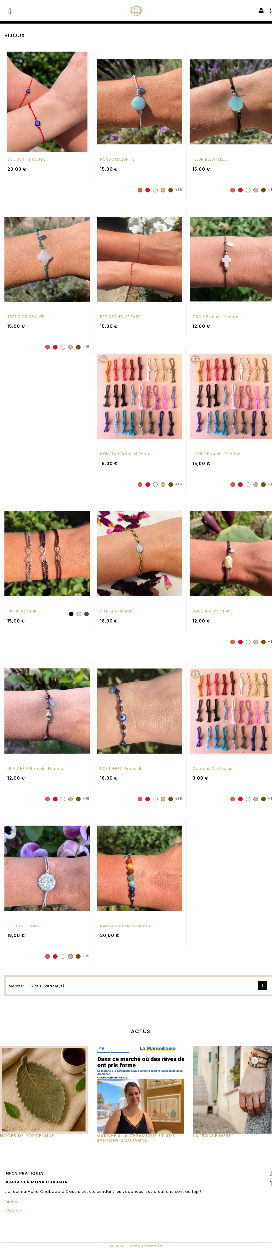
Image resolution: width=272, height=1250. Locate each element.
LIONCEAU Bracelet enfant (126, 458)
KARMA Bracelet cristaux (125, 930)
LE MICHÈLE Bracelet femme (35, 773)
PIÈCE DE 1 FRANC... (26, 930)
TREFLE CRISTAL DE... (27, 316)
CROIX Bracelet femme (216, 316)
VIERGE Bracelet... (118, 615)
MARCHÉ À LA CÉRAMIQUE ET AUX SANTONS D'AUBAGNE (136, 1142)
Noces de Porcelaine (27, 1140)
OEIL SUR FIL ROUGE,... (28, 159)
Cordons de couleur (213, 773)
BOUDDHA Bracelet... (213, 615)
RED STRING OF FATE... (122, 316)
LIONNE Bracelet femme (216, 458)
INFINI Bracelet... (23, 615)
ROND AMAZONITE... (119, 159)
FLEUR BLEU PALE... (210, 159)
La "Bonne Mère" (213, 1140)
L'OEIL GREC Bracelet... (122, 773)
